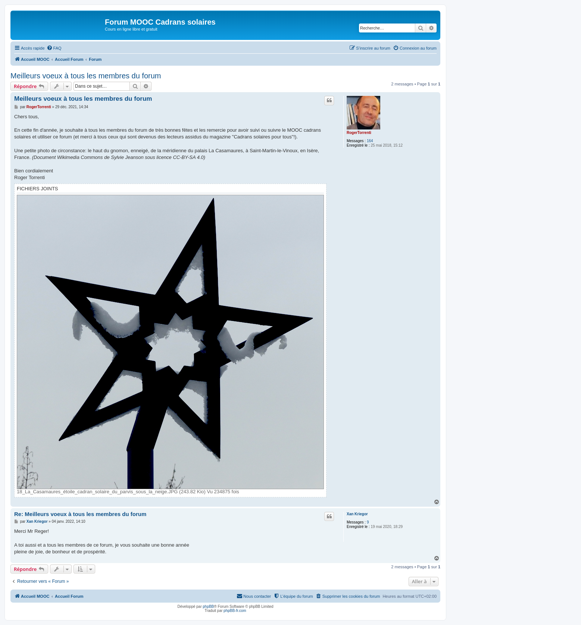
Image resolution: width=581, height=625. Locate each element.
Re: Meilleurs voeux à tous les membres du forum (80, 514)
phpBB (208, 606)
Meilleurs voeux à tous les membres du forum (85, 76)
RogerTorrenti (359, 133)
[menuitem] (54, 48)
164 (370, 141)
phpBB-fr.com (235, 611)
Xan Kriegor (357, 514)
